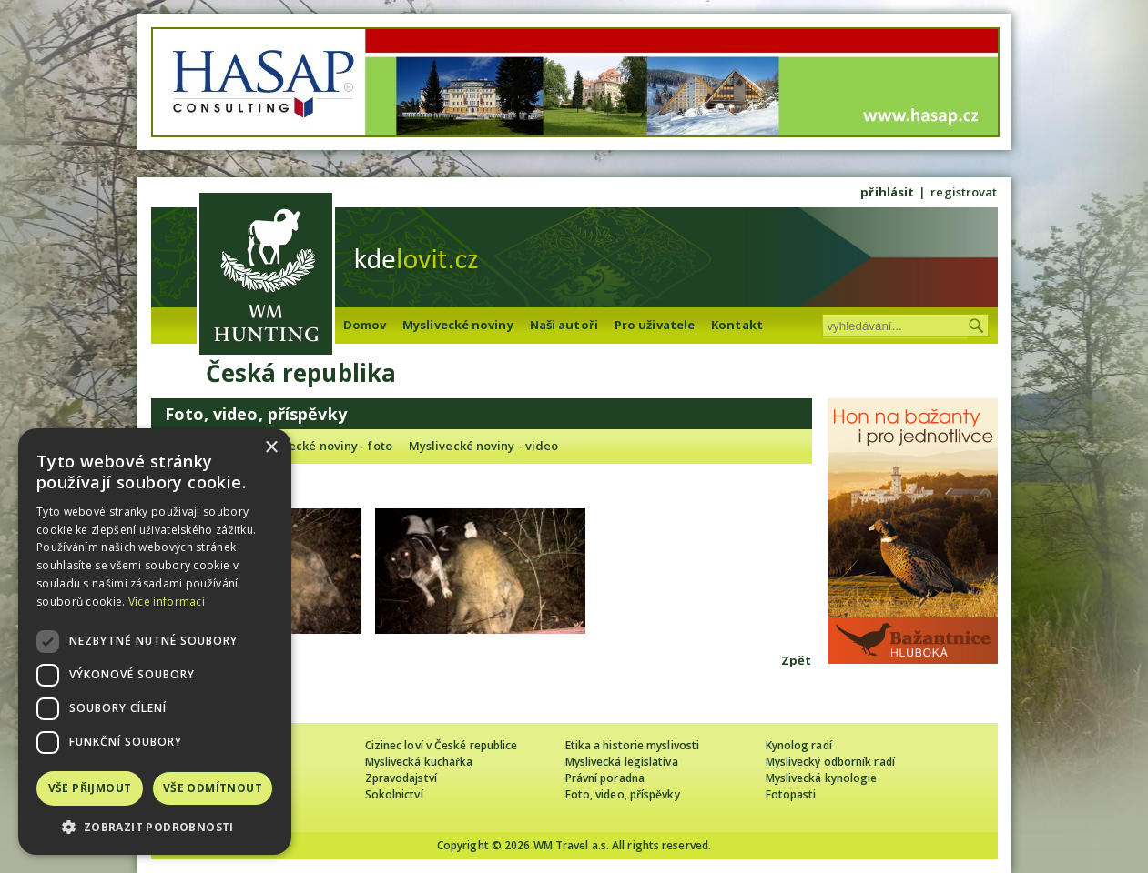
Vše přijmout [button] (90, 788)
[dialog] (154, 641)
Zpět (796, 660)
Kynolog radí (799, 745)
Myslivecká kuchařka (419, 761)
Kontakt (737, 324)
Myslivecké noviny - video (484, 445)
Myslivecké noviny (457, 324)
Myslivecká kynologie (822, 778)
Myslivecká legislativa (621, 761)
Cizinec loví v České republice (441, 745)
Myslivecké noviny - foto (321, 445)
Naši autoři (564, 324)
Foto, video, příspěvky (622, 794)
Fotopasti (791, 794)
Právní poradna (605, 778)
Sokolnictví (394, 794)
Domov (365, 324)
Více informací (166, 601)
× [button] (271, 448)
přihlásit (887, 192)
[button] (154, 827)
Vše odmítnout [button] (212, 788)
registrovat (963, 192)
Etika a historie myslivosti (632, 745)
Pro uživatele (655, 324)
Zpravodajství (401, 778)
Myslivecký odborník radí (830, 761)
